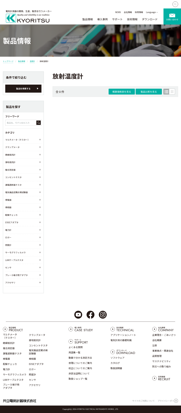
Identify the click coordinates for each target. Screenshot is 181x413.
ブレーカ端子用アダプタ (16, 275)
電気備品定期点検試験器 (16, 192)
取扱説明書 (116, 368)
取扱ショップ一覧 (78, 378)
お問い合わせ (172, 19)
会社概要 (157, 340)
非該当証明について (79, 373)
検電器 (8, 199)
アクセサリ (10, 282)
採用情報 (139, 12)
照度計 (8, 245)
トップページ (8, 61)
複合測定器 (10, 169)
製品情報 (87, 19)
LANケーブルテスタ (14, 260)
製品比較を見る (149, 91)
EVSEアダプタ (11, 222)
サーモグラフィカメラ (15, 252)
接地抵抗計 (10, 162)
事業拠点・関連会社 (162, 350)
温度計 (32, 61)
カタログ (115, 362)
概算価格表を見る (121, 91)
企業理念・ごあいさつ (164, 334)
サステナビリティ (161, 361)
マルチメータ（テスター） (17, 139)
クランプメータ (12, 147)
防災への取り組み (161, 366)
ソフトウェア (117, 357)
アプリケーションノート (123, 334)
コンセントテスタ (13, 177)
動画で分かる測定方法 (80, 357)
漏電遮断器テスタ (13, 184)
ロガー (8, 237)
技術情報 (132, 19)
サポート (117, 19)
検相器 (8, 207)
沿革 (154, 345)
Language (151, 12)
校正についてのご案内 (80, 368)
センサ (8, 267)
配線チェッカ (11, 214)
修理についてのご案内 (80, 362)
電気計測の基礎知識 (121, 340)
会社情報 (128, 12)
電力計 (8, 229)
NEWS (118, 12)
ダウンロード (150, 19)
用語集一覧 (74, 352)
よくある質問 (76, 347)
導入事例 (102, 19)
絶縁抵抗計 (10, 154)
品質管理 (157, 355)
